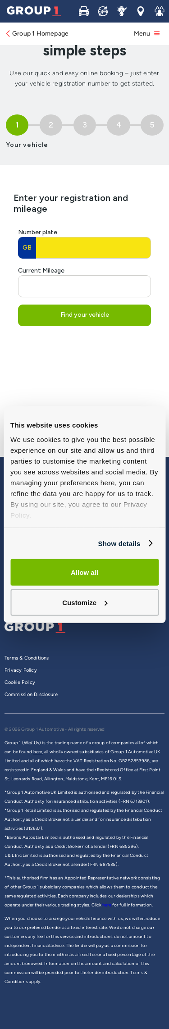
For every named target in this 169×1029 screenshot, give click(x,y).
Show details (119, 543)
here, (38, 752)
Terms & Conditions (27, 658)
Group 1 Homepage (37, 33)
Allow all (84, 572)
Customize (84, 602)
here (107, 905)
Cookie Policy (20, 682)
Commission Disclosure (31, 694)
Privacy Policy (21, 670)
